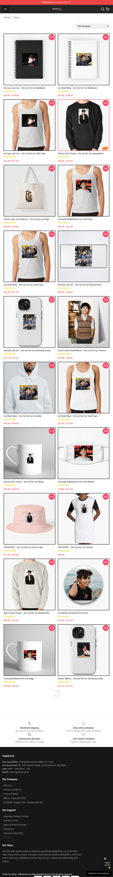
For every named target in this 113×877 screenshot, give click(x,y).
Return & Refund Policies (14, 825)
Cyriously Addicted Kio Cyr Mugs (19, 678)
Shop (16, 17)
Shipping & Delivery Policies (16, 816)
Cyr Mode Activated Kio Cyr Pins (73, 613)
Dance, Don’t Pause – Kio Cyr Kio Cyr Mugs (24, 482)
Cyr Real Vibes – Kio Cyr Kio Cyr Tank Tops (23, 285)
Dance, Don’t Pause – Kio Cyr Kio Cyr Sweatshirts (81, 153)
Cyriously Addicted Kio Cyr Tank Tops (75, 219)
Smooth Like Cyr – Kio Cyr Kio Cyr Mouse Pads (79, 285)
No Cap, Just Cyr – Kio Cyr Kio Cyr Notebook (24, 88)
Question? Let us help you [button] (98, 873)
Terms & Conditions (12, 789)
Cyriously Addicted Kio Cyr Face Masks (76, 482)
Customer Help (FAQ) (13, 833)
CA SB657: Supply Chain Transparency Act (23, 802)
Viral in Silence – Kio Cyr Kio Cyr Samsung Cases (80, 678)
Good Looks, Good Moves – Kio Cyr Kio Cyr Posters (82, 350)
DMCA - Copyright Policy (14, 798)
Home (7, 17)
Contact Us (8, 829)
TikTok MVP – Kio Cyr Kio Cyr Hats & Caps (23, 547)
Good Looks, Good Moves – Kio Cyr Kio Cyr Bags (26, 219)
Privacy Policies (10, 794)
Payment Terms (10, 820)
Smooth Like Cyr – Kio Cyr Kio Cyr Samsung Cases (27, 350)
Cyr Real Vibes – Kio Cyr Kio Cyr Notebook (77, 88)
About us (7, 785)
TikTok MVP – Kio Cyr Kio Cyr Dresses (75, 547)
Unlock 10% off (107, 864)
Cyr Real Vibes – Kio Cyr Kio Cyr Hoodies (22, 416)
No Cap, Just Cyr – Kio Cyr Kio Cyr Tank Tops (25, 153)
